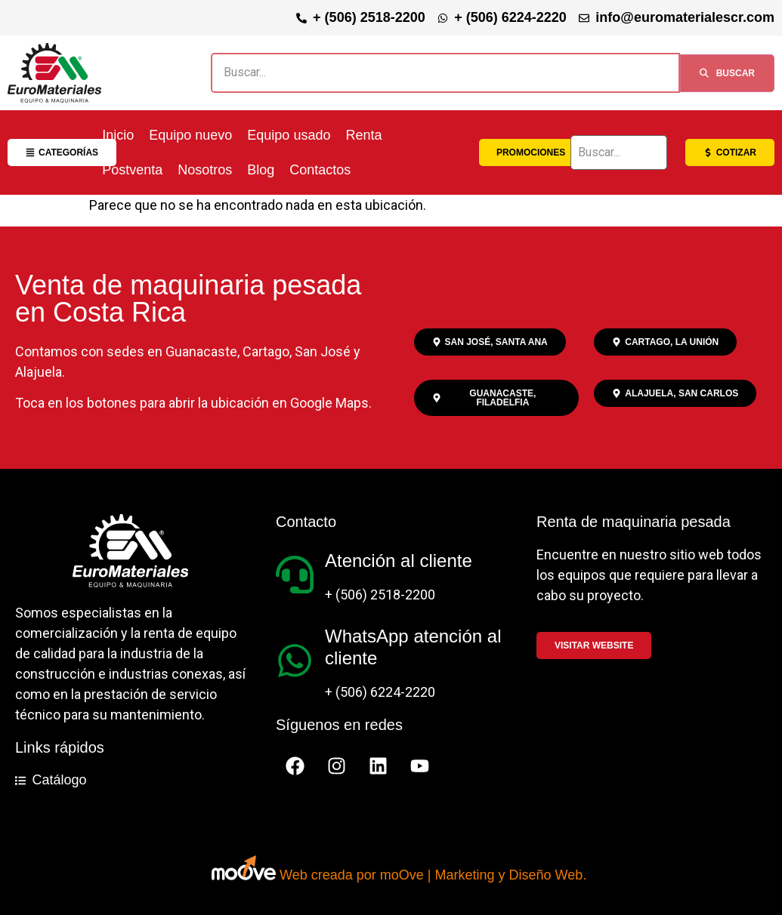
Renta (363, 135)
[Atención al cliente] (295, 574)
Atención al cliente (398, 560)
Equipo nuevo (190, 135)
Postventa (132, 169)
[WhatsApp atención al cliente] (295, 660)
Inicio (118, 135)
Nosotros (205, 169)
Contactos (320, 169)
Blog (260, 169)
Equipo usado (288, 135)
